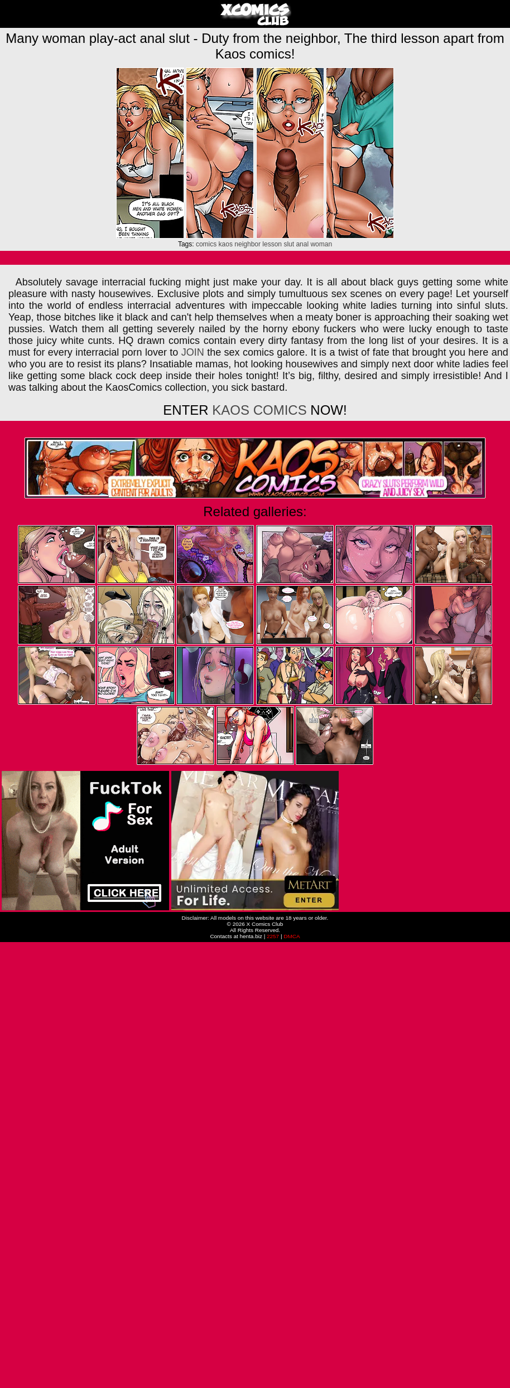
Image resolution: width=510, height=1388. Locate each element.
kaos (226, 244)
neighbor (247, 244)
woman (321, 244)
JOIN (192, 352)
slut (288, 244)
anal (302, 244)
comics (206, 244)
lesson (272, 244)
